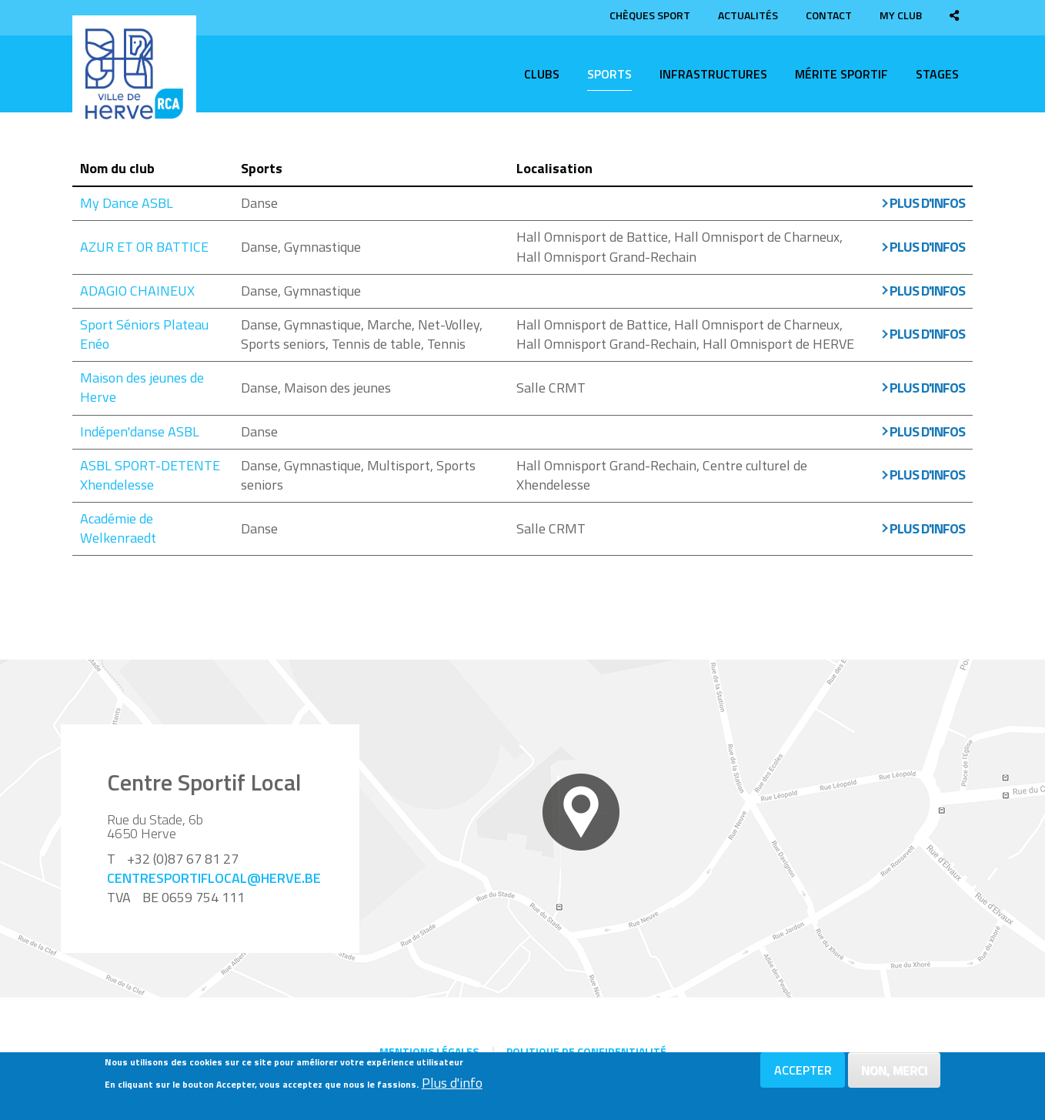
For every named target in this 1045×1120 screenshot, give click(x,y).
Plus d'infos (927, 202)
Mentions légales (429, 1051)
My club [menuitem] (901, 15)
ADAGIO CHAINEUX (137, 290)
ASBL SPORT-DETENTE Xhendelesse (150, 475)
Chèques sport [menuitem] (649, 15)
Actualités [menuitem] (748, 15)
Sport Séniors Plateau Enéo (144, 334)
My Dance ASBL (126, 202)
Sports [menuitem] (609, 74)
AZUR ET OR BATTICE (144, 246)
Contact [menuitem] (829, 15)
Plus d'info (452, 1084)
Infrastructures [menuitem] (713, 74)
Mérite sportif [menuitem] (841, 74)
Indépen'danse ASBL (139, 431)
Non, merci (894, 1070)
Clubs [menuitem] (541, 74)
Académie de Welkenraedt (118, 528)
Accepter (803, 1070)
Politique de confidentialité (586, 1051)
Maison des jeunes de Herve (142, 387)
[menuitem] (954, 15)
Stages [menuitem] (937, 74)
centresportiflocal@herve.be (214, 878)
